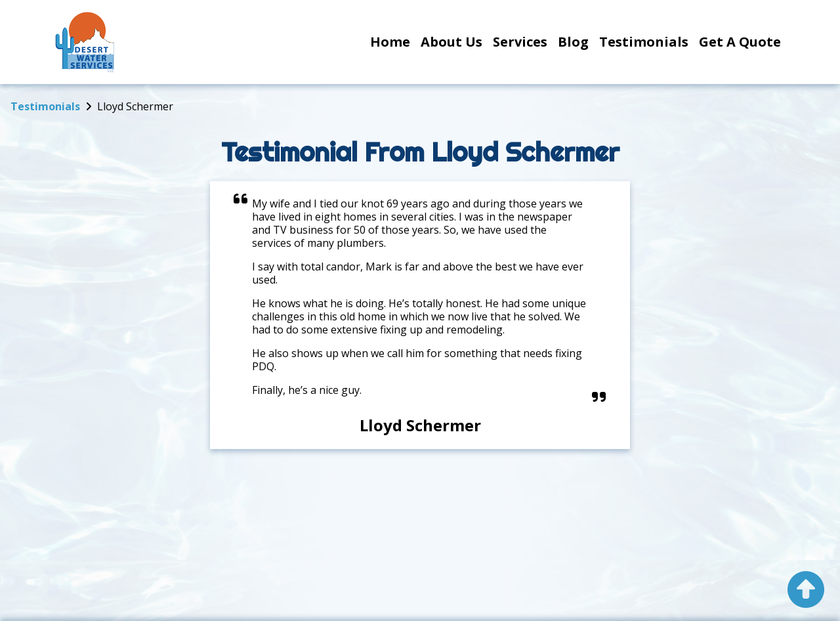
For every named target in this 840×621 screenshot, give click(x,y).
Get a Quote (740, 42)
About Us (451, 42)
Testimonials (643, 42)
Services (520, 42)
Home (390, 42)
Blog (573, 42)
